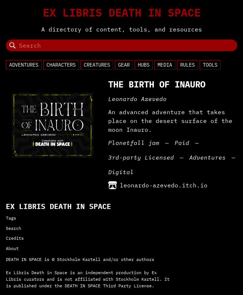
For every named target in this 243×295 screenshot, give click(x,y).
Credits (15, 238)
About (12, 248)
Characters (61, 64)
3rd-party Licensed (141, 157)
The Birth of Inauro (156, 84)
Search (13, 228)
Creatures (97, 64)
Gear (124, 64)
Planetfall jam (133, 142)
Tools (210, 64)
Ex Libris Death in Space (122, 12)
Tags (11, 218)
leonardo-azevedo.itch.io (158, 185)
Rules (187, 64)
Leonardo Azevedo (137, 98)
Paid (182, 142)
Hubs (143, 64)
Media (164, 64)
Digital (121, 172)
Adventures (23, 64)
